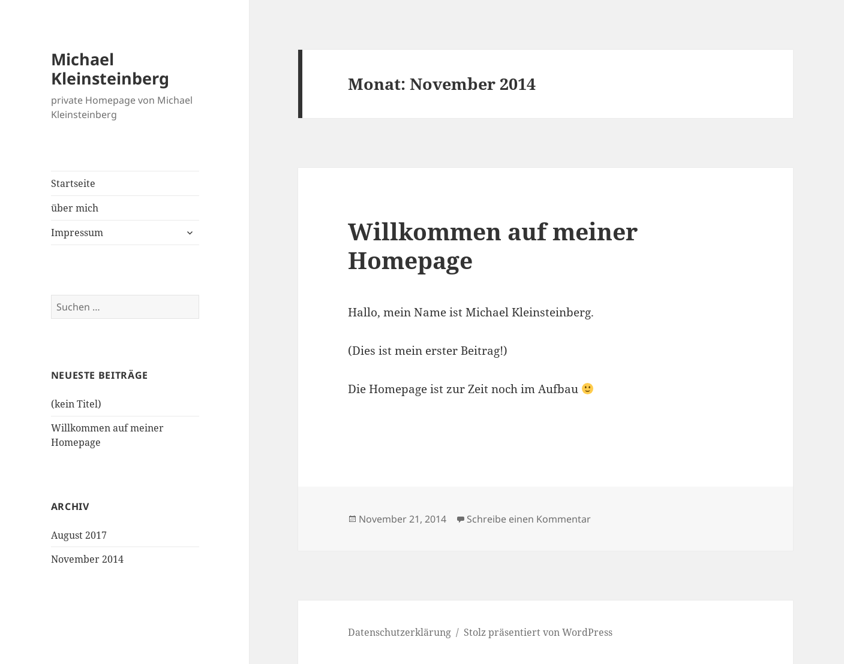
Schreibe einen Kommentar (529, 519)
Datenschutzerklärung (399, 632)
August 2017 (79, 535)
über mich (74, 208)
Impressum (77, 232)
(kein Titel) (76, 404)
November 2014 (87, 559)
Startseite (73, 183)
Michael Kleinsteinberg (110, 68)
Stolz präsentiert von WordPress (538, 632)
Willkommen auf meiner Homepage (493, 245)
